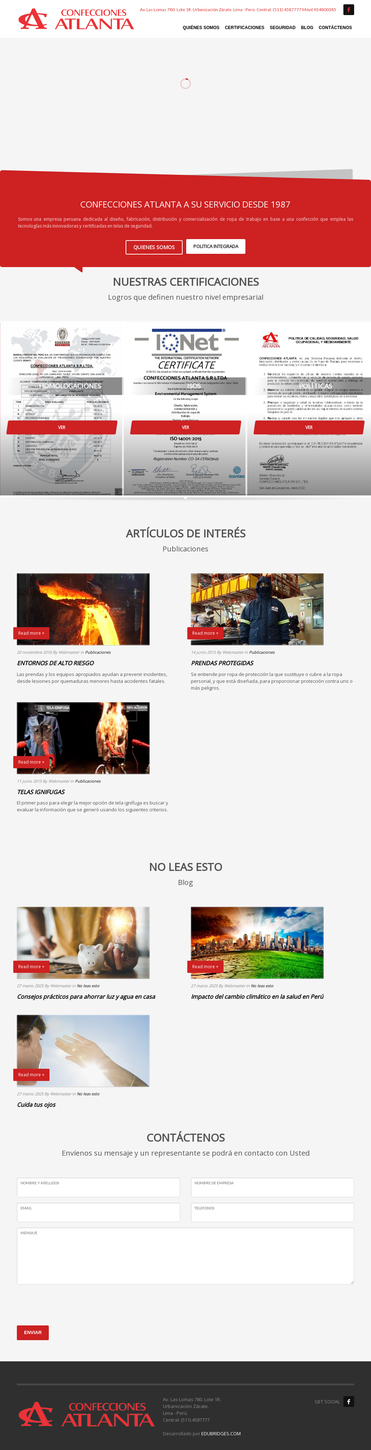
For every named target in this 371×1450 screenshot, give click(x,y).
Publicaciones (98, 650)
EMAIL (26, 1206)
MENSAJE (28, 1231)
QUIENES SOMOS (154, 245)
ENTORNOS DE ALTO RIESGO (55, 662)
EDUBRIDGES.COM (221, 1432)
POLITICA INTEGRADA (215, 245)
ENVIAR (33, 1331)
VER (61, 426)
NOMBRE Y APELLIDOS (39, 1181)
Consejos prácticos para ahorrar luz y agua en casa (86, 995)
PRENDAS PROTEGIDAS (222, 662)
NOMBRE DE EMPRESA (214, 1181)
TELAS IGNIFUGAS (40, 790)
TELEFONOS (204, 1206)
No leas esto (88, 984)
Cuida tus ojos (36, 1103)
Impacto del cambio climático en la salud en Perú (257, 995)
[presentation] (71, 1302)
